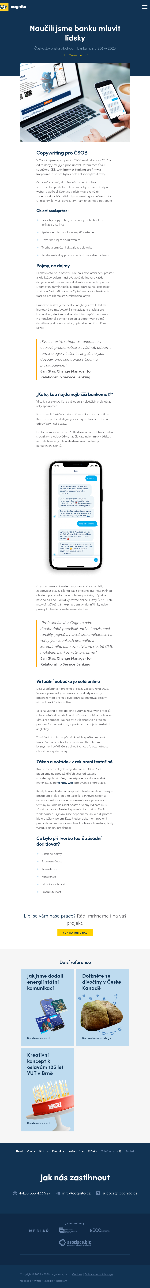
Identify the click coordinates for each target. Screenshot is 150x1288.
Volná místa (111, 1151)
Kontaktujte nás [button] (75, 933)
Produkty (58, 1151)
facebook (25, 1280)
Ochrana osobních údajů (99, 1274)
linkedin (48, 1280)
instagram (61, 1280)
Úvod (19, 1151)
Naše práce (76, 1151)
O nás (31, 1151)
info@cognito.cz (76, 1193)
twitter (37, 1280)
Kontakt (130, 1151)
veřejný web (65, 782)
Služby (43, 1151)
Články (92, 1151)
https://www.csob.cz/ (75, 55)
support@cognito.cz (119, 1193)
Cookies (77, 1274)
